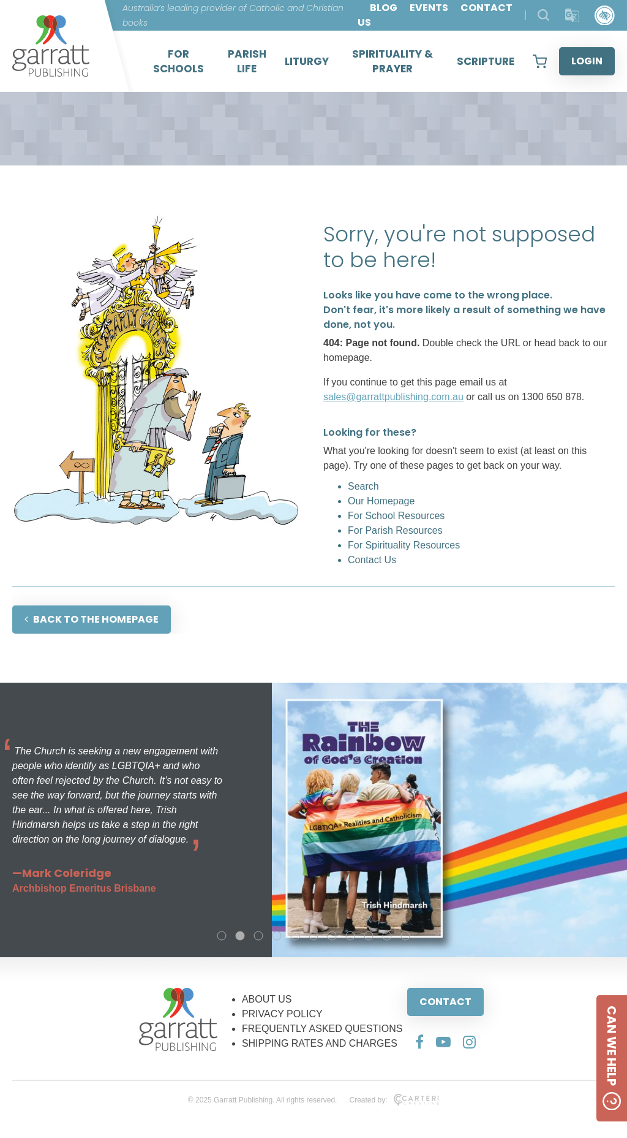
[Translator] (572, 15)
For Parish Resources (395, 530)
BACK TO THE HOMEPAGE (91, 619)
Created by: (394, 1100)
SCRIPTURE (485, 61)
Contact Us (372, 560)
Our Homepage (381, 501)
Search (363, 486)
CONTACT (445, 1002)
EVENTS (429, 8)
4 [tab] (277, 936)
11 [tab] (405, 936)
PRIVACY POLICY (282, 1014)
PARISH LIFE (247, 61)
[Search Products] (543, 15)
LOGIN (587, 61)
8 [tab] (350, 936)
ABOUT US (267, 999)
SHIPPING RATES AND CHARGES (319, 1043)
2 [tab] (240, 936)
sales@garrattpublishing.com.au (393, 397)
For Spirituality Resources (404, 545)
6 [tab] (313, 936)
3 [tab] (258, 936)
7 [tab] (332, 936)
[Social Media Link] (419, 1041)
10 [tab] (387, 936)
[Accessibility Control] (605, 16)
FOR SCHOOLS (178, 61)
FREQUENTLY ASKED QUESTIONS (322, 1028)
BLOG (383, 8)
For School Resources (396, 515)
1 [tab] (222, 936)
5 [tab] (295, 936)
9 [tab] (368, 936)
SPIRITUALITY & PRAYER (392, 61)
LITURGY (307, 61)
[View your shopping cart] (540, 61)
